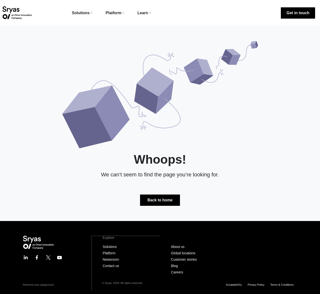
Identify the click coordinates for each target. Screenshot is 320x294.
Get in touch (297, 13)
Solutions (82, 13)
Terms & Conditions (282, 284)
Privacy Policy (256, 284)
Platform (115, 13)
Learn (144, 13)
